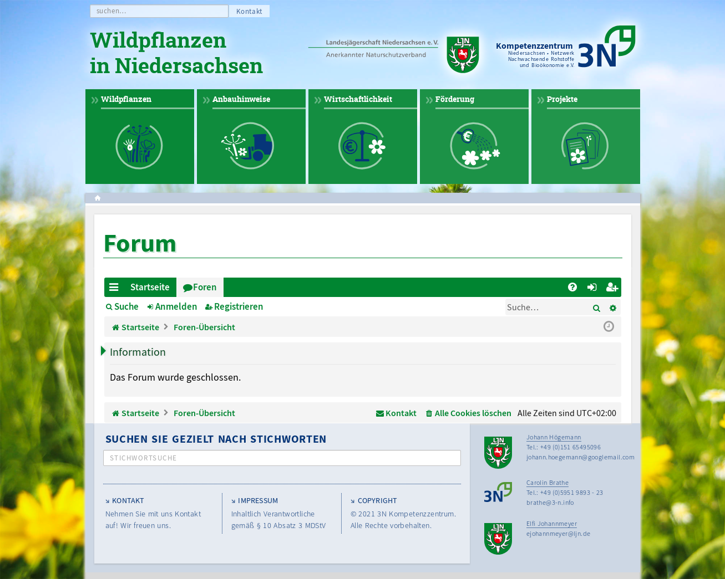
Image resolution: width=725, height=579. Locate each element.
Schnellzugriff (116, 289)
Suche (126, 306)
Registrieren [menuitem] (613, 289)
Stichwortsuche (144, 458)
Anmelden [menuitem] (594, 289)
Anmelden (176, 306)
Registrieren (238, 306)
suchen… (112, 11)
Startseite (150, 287)
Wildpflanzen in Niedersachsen (176, 54)
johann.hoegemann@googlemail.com (580, 457)
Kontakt (249, 11)
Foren (205, 287)
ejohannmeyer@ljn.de (558, 533)
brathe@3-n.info (550, 502)
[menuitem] (572, 287)
